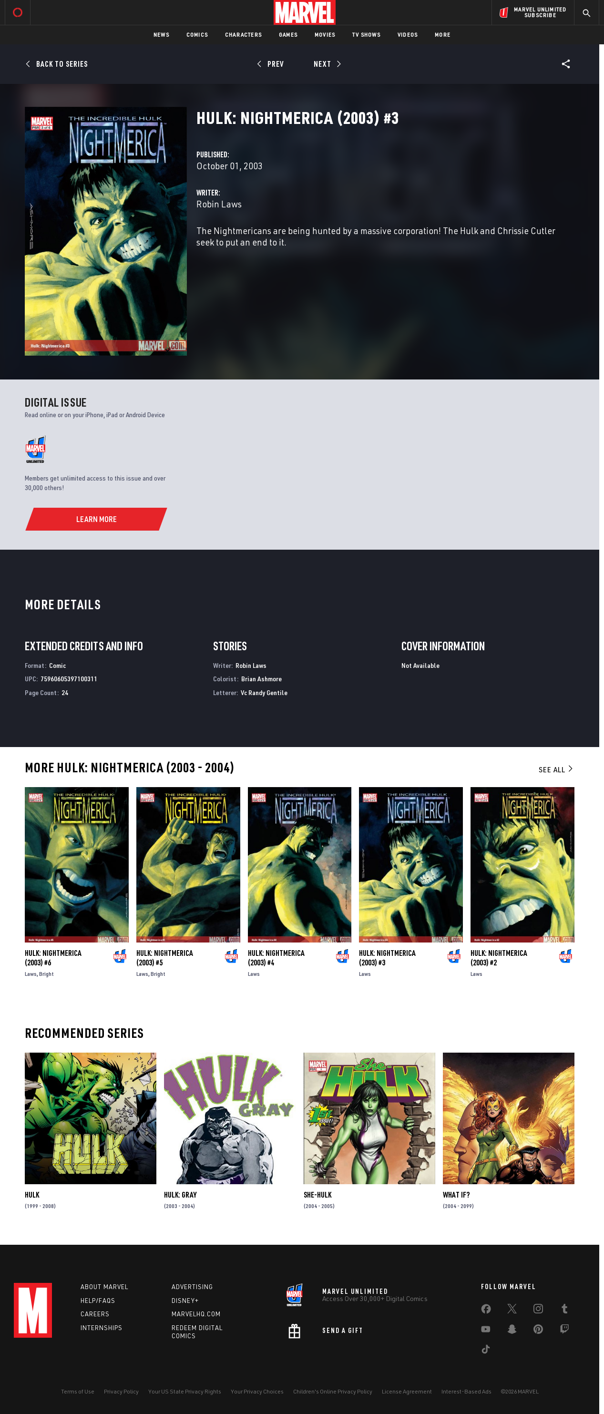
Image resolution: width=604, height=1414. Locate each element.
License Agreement (407, 1391)
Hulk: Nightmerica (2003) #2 (499, 957)
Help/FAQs (98, 1300)
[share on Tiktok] (486, 1351)
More (442, 34)
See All (556, 769)
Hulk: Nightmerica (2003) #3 (387, 957)
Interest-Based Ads (466, 1391)
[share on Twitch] (564, 1331)
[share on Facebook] (486, 1311)
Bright (46, 973)
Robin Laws (219, 203)
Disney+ (185, 1300)
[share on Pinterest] (538, 1331)
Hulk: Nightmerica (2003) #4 (276, 957)
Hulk (32, 1194)
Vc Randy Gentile (264, 692)
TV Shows (366, 34)
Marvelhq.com (196, 1314)
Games (288, 34)
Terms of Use (77, 1391)
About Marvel (104, 1287)
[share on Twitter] (512, 1310)
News (161, 34)
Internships (102, 1328)
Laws (31, 973)
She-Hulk (317, 1194)
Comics (197, 34)
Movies (325, 34)
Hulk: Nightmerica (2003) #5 (164, 957)
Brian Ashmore (261, 679)
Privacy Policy (121, 1391)
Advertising (192, 1287)
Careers (95, 1314)
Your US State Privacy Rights (184, 1391)
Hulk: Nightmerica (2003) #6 (53, 957)
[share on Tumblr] (564, 1310)
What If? (456, 1194)
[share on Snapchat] (512, 1331)
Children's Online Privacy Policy (332, 1391)
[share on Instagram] (538, 1310)
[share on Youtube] (486, 1331)
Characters (243, 34)
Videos (408, 34)
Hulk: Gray (180, 1194)
